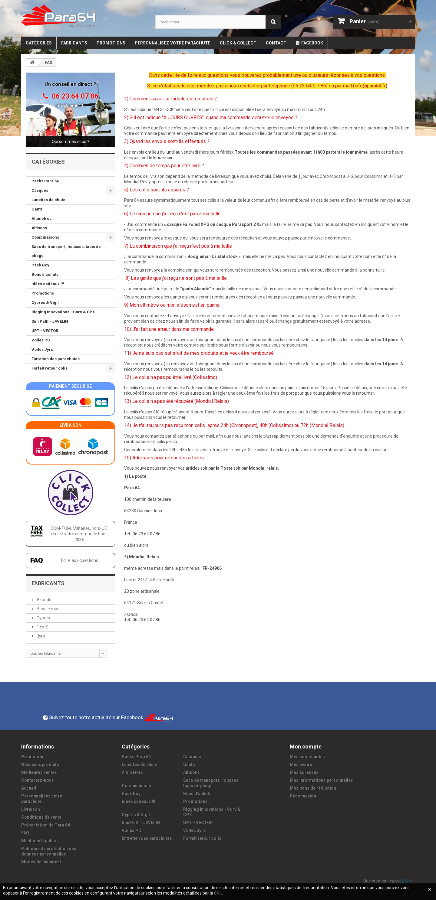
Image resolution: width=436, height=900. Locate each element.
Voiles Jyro (42, 349)
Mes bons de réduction (313, 788)
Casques (39, 190)
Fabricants (74, 43)
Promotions (111, 43)
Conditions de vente (41, 817)
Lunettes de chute (48, 199)
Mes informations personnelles (321, 780)
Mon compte (306, 746)
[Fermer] (429, 889)
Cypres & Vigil (45, 302)
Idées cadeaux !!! (47, 284)
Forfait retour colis (49, 368)
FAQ (25, 832)
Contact (276, 43)
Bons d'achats (44, 274)
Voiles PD (40, 340)
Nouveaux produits (40, 764)
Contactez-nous (37, 780)
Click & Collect (238, 43)
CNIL (218, 893)
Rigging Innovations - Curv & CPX (63, 312)
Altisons (39, 228)
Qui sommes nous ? (70, 141)
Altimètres (41, 218)
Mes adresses (304, 772)
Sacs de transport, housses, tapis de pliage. (66, 251)
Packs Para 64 (45, 181)
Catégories (39, 43)
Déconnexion (303, 796)
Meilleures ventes (39, 772)
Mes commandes (307, 756)
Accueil (28, 788)
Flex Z (42, 626)
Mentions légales (38, 840)
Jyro (40, 636)
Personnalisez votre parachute (172, 43)
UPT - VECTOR (44, 330)
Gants (37, 209)
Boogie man (48, 608)
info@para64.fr (70, 105)
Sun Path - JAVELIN (49, 321)
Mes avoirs (301, 764)
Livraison (30, 809)
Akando (43, 599)
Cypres (43, 617)
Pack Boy (40, 265)
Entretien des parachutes (55, 359)
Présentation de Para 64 (45, 825)
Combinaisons (45, 237)
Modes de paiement (41, 861)
